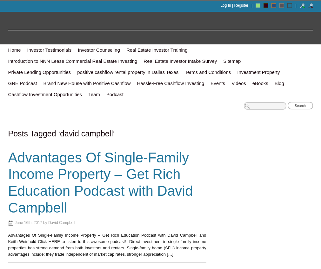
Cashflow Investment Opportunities (45, 94)
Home (14, 50)
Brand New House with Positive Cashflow (86, 83)
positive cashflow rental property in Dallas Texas (127, 72)
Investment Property (258, 72)
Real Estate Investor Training (157, 50)
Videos (238, 83)
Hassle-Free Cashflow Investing (170, 83)
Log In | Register (234, 5)
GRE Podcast (22, 83)
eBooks (260, 83)
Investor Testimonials (49, 50)
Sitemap (232, 61)
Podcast (115, 94)
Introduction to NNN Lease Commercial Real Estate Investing (72, 61)
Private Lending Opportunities (39, 72)
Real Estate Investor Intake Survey (180, 61)
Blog (279, 83)
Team (94, 94)
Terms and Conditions (208, 72)
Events (218, 83)
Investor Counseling (99, 50)
